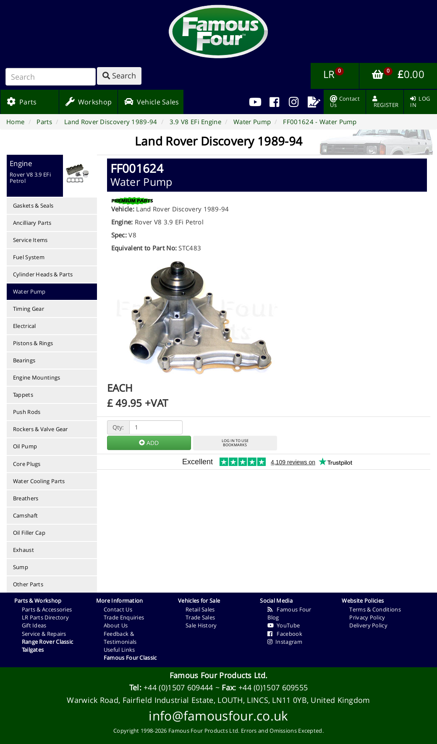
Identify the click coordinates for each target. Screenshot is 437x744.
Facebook (284, 633)
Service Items (30, 240)
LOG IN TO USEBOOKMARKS (235, 443)
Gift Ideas (34, 625)
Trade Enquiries (124, 617)
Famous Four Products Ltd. (219, 675)
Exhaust (23, 550)
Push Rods (27, 412)
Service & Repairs (44, 633)
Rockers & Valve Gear (40, 429)
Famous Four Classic (130, 657)
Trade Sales (200, 617)
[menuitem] (274, 102)
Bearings (24, 360)
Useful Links (119, 649)
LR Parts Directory (45, 617)
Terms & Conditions (374, 609)
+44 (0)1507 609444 (178, 687)
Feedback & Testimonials (120, 637)
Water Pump (29, 291)
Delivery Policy (368, 625)
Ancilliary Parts (32, 222)
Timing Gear (28, 308)
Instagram (284, 641)
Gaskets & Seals (33, 205)
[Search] (50, 77)
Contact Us (118, 609)
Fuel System (28, 257)
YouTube (283, 625)
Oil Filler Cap (29, 532)
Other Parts (28, 584)
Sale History (201, 625)
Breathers (26, 498)
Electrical (24, 326)
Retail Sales (200, 609)
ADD (149, 443)
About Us (116, 625)
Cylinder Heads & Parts (43, 274)
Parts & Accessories (47, 609)
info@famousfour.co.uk (218, 715)
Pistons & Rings (33, 343)
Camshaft (25, 515)
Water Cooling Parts (39, 481)
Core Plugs (27, 464)
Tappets (23, 394)
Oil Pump (25, 446)
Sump (20, 567)
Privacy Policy (367, 617)
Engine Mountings (36, 377)
